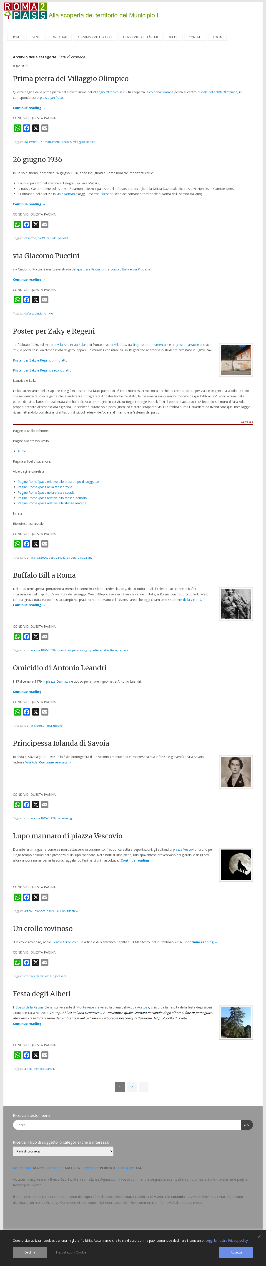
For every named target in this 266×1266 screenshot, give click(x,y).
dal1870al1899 (45, 650)
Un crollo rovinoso (43, 928)
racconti (124, 650)
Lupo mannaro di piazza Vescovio (67, 836)
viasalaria (86, 558)
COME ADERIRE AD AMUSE (209, 1196)
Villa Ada (63, 344)
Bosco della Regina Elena (34, 1007)
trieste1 (58, 726)
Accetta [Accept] (236, 1252)
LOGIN (217, 37)
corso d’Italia (119, 269)
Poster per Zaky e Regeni (54, 331)
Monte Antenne (87, 1007)
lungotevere (58, 976)
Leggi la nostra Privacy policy (226, 1240)
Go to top (247, 421)
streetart (73, 558)
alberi (28, 1069)
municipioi (64, 650)
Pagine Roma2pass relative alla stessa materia (52, 503)
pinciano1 (41, 313)
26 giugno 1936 (37, 159)
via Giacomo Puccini (46, 255)
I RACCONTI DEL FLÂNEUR (140, 37)
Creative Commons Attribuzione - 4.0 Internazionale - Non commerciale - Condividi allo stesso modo (124, 1202)
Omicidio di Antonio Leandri (60, 668)
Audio (22, 451)
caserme (30, 238)
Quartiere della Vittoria (184, 599)
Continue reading (29, 108)
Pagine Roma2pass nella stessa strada (46, 492)
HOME (16, 37)
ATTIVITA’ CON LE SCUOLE (95, 37)
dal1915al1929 (45, 818)
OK (245, 1124)
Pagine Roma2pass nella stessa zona (45, 487)
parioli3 (63, 238)
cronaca (29, 558)
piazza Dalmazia (58, 681)
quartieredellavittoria (103, 650)
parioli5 (67, 142)
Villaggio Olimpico (106, 92)
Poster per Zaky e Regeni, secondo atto (42, 370)
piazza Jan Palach (52, 97)
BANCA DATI (59, 37)
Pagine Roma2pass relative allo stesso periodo (52, 498)
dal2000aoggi (45, 558)
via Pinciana (141, 269)
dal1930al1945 (47, 238)
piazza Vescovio (184, 849)
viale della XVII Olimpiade (219, 92)
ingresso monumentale (151, 344)
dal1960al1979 (33, 142)
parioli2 (60, 558)
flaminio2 (42, 976)
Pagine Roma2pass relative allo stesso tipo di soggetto (58, 481)
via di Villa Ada (115, 344)
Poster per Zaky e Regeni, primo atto (40, 360)
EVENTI (35, 37)
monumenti (52, 142)
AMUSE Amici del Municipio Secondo (155, 1196)
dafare (28, 313)
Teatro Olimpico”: (65, 942)
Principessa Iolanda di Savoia (61, 743)
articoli (28, 911)
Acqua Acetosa (138, 1007)
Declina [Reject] (29, 1252)
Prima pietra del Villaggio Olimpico (70, 78)
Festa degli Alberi (42, 993)
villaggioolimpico (84, 142)
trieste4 (72, 911)
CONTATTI (196, 37)
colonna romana (161, 92)
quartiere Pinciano (90, 269)
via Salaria (81, 344)
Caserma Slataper (99, 194)
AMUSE (173, 37)
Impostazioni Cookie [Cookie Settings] (71, 1252)
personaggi (80, 650)
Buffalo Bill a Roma (44, 575)
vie (51, 313)
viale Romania (67, 194)
